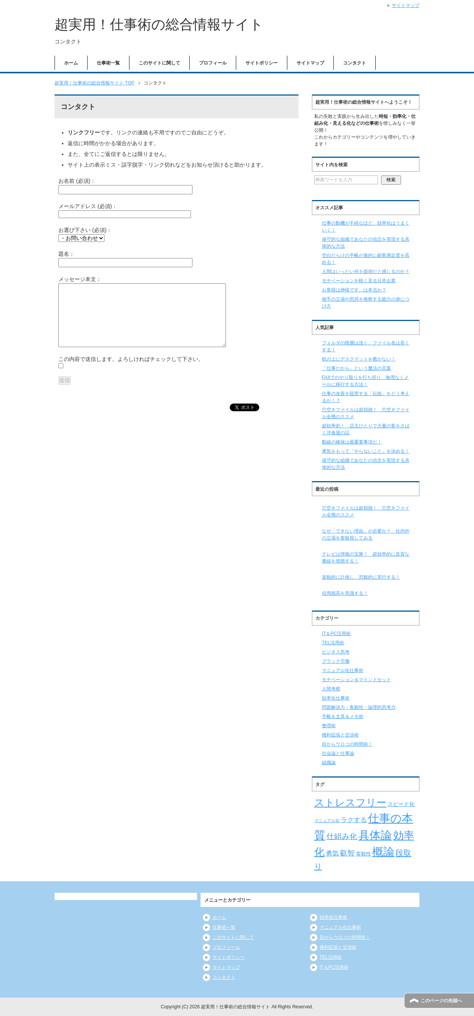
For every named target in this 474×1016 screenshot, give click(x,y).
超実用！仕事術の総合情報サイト (159, 24)
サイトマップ (310, 63)
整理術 (329, 725)
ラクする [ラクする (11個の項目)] (354, 820)
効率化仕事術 (336, 698)
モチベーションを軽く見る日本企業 (359, 280)
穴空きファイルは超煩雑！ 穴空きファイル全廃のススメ (365, 511)
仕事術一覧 (108, 63)
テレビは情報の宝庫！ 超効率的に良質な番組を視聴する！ (365, 557)
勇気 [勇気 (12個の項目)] (332, 853)
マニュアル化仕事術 (342, 670)
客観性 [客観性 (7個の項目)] (363, 854)
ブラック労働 (336, 661)
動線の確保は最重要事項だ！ (352, 442)
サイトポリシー (261, 63)
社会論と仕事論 (338, 753)
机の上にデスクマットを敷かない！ (359, 359)
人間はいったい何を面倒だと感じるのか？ (365, 271)
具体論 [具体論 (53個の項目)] (375, 835)
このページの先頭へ (441, 1000)
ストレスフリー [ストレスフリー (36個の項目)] (350, 802)
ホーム (71, 63)
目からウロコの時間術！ (347, 744)
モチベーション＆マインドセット (356, 679)
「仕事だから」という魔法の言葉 (356, 368)
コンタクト (354, 63)
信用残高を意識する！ (345, 593)
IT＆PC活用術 (336, 633)
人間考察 (331, 689)
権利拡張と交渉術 (340, 735)
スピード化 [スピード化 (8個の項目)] (401, 804)
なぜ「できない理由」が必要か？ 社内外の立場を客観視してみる (365, 534)
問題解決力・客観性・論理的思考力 (359, 707)
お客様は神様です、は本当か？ (354, 290)
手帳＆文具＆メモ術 (342, 716)
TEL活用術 (333, 642)
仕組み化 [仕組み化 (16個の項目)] (341, 836)
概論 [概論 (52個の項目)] (383, 852)
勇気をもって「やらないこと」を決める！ (365, 451)
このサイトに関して (159, 63)
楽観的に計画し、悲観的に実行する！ (361, 577)
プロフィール (213, 63)
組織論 (329, 762)
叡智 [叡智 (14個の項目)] (347, 853)
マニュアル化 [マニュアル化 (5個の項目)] (327, 820)
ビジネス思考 (336, 652)
